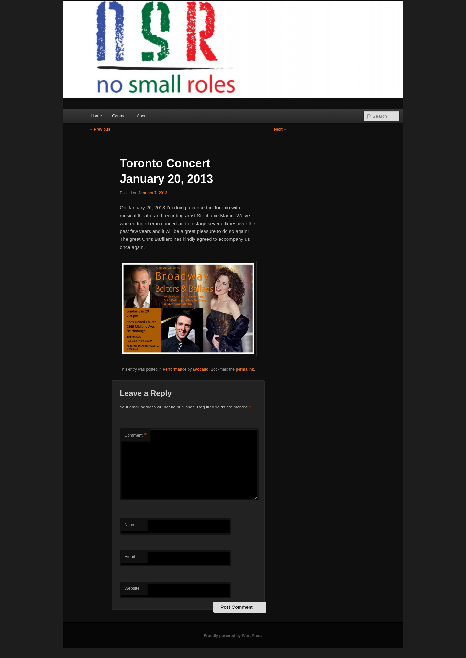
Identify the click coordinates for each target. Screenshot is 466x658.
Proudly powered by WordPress (233, 635)
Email (129, 556)
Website (131, 588)
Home (96, 115)
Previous (99, 129)
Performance (174, 369)
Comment (135, 435)
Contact (119, 115)
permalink (245, 369)
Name (130, 524)
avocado (201, 369)
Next (280, 129)
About (142, 115)
